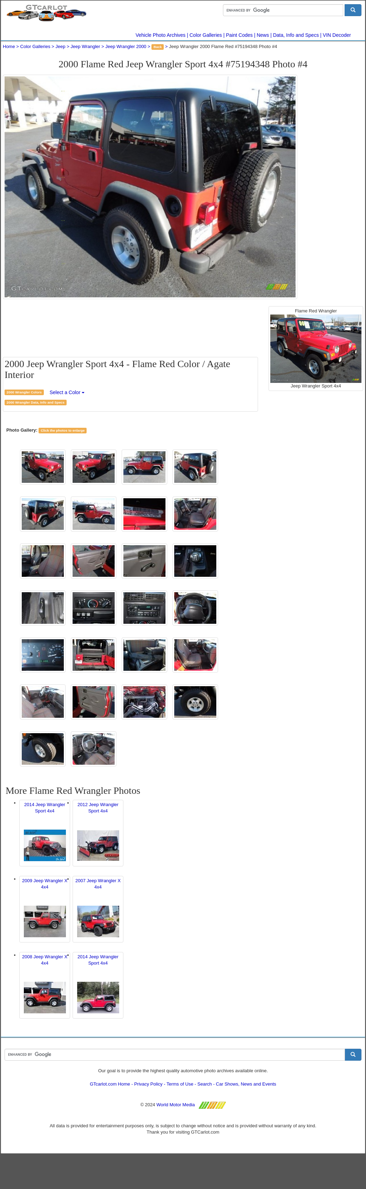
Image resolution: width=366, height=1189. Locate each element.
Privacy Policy (148, 1084)
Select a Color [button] (66, 392)
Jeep (60, 46)
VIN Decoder (337, 35)
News (263, 35)
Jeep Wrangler (85, 46)
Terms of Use (180, 1084)
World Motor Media (175, 1104)
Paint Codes (239, 35)
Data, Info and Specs (296, 35)
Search (204, 1084)
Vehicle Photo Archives (160, 35)
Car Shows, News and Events (246, 1084)
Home (9, 46)
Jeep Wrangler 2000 (126, 46)
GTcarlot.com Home (110, 1084)
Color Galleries (206, 35)
